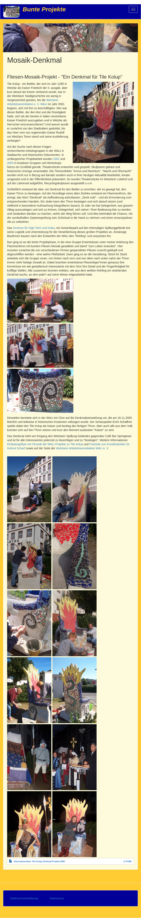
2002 (56, 159)
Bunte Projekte (44, 9)
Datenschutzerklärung (24, 898)
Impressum (57, 898)
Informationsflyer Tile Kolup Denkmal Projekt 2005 (39, 861)
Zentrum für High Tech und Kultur (34, 228)
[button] (13, 37)
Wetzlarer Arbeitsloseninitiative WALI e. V (82, 448)
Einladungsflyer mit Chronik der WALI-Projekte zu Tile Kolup (45, 444)
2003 (10, 163)
